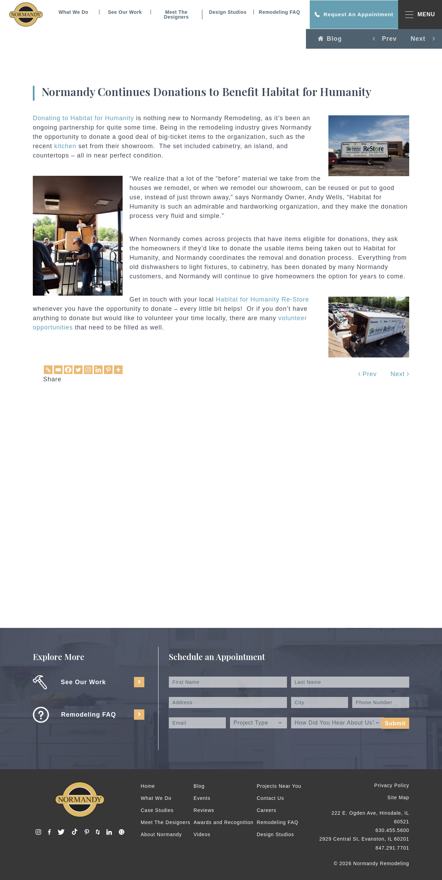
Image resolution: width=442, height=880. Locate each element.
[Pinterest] (108, 369)
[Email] (58, 369)
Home (148, 786)
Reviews (204, 810)
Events (202, 798)
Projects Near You (279, 786)
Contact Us (270, 798)
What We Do (71, 12)
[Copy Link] (48, 369)
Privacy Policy (391, 785)
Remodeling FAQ (277, 12)
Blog (330, 38)
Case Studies (157, 810)
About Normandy (161, 834)
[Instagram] (88, 369)
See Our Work (123, 12)
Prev (367, 374)
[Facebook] (68, 369)
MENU (420, 14)
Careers (266, 810)
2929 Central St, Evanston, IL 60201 (364, 839)
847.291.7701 (392, 848)
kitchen (65, 146)
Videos (202, 834)
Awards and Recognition (224, 822)
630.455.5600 (392, 830)
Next (400, 374)
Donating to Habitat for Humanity (84, 118)
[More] (118, 369)
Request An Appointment (352, 14)
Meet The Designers (174, 14)
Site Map (398, 797)
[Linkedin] (98, 369)
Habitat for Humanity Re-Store (262, 299)
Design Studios (226, 12)
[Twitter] (78, 369)
